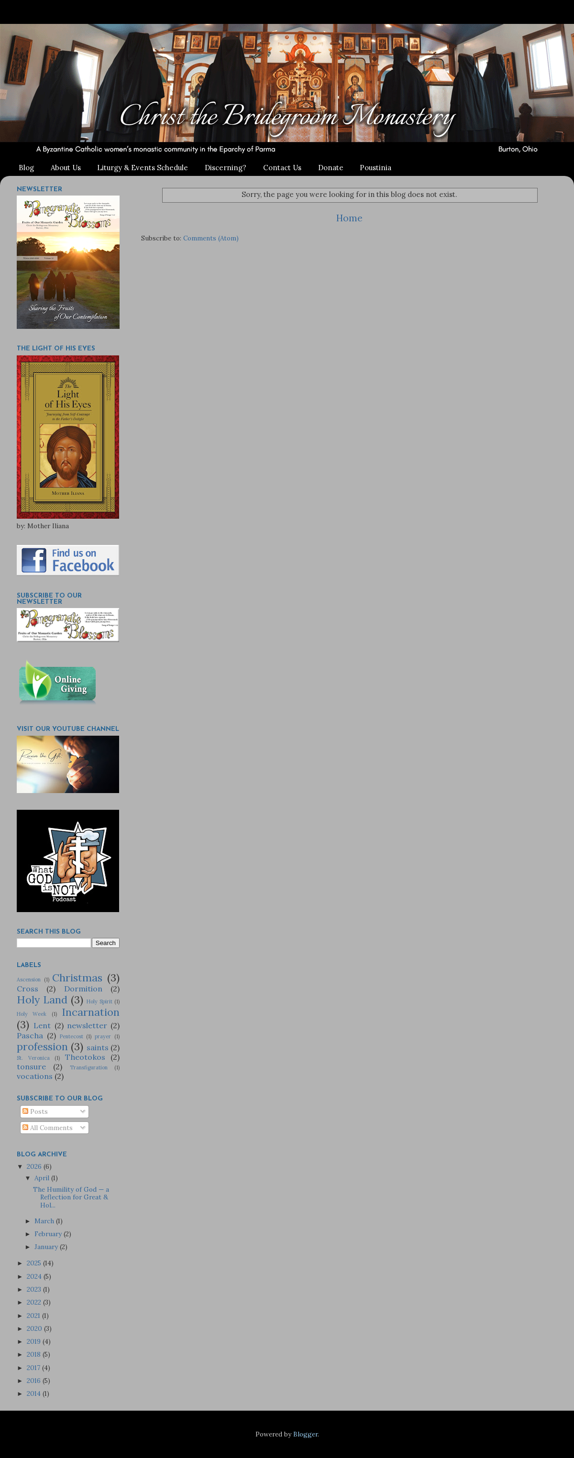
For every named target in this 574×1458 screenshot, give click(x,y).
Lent (42, 1025)
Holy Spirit (99, 1001)
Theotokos (85, 1057)
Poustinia (375, 167)
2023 (35, 1289)
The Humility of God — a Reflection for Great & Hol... (71, 1197)
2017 (34, 1367)
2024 (35, 1276)
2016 (35, 1380)
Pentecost (71, 1036)
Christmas (77, 977)
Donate (330, 167)
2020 (35, 1328)
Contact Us (282, 167)
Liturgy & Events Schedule (142, 167)
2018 (35, 1354)
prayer (103, 1036)
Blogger (305, 1434)
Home (349, 218)
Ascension (29, 979)
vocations (35, 1076)
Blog (26, 167)
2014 (35, 1393)
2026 (35, 1166)
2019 (35, 1341)
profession (42, 1046)
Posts (35, 1111)
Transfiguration (89, 1067)
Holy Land (42, 999)
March (45, 1221)
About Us (66, 167)
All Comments (47, 1127)
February (49, 1234)
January (47, 1246)
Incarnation (91, 1012)
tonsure (31, 1066)
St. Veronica (33, 1058)
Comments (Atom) (211, 238)
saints (98, 1047)
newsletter (87, 1025)
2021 (34, 1315)
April (42, 1178)
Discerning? (225, 167)
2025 (35, 1263)
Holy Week (31, 1014)
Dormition (83, 988)
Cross (27, 988)
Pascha (30, 1035)
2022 (35, 1302)
